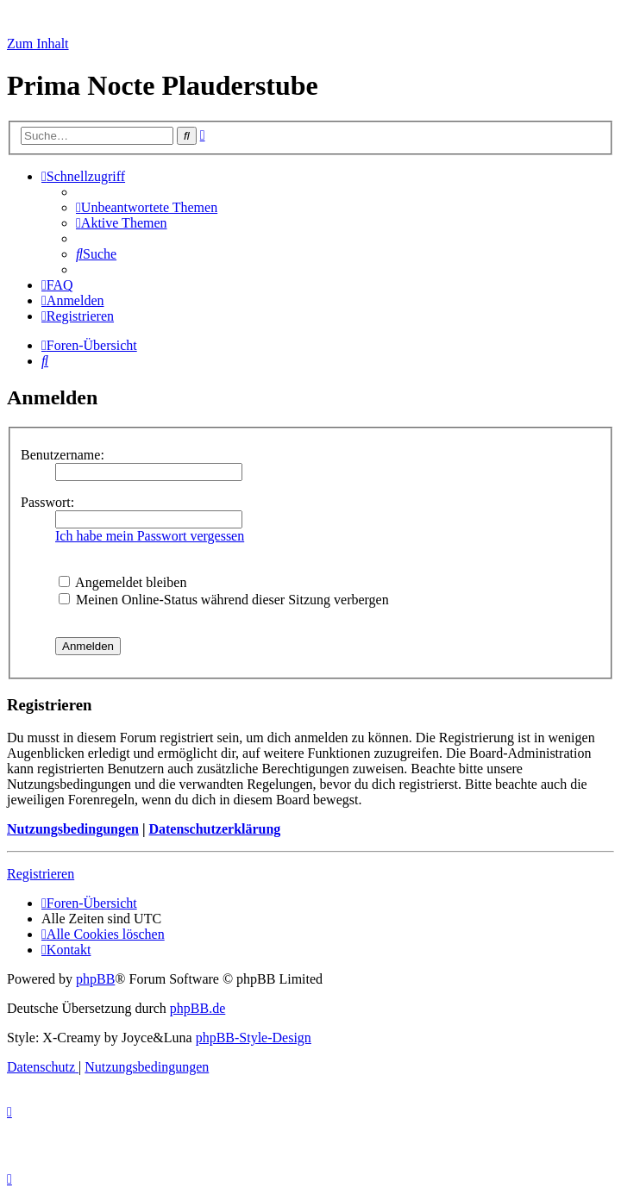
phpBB (95, 979)
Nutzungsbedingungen (73, 829)
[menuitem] (146, 207)
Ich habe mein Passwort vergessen (149, 535)
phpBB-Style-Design (253, 1037)
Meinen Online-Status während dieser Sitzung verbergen (224, 599)
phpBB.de (197, 1008)
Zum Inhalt (38, 43)
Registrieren (40, 873)
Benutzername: (62, 454)
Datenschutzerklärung (214, 829)
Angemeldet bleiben (122, 582)
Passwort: (47, 502)
